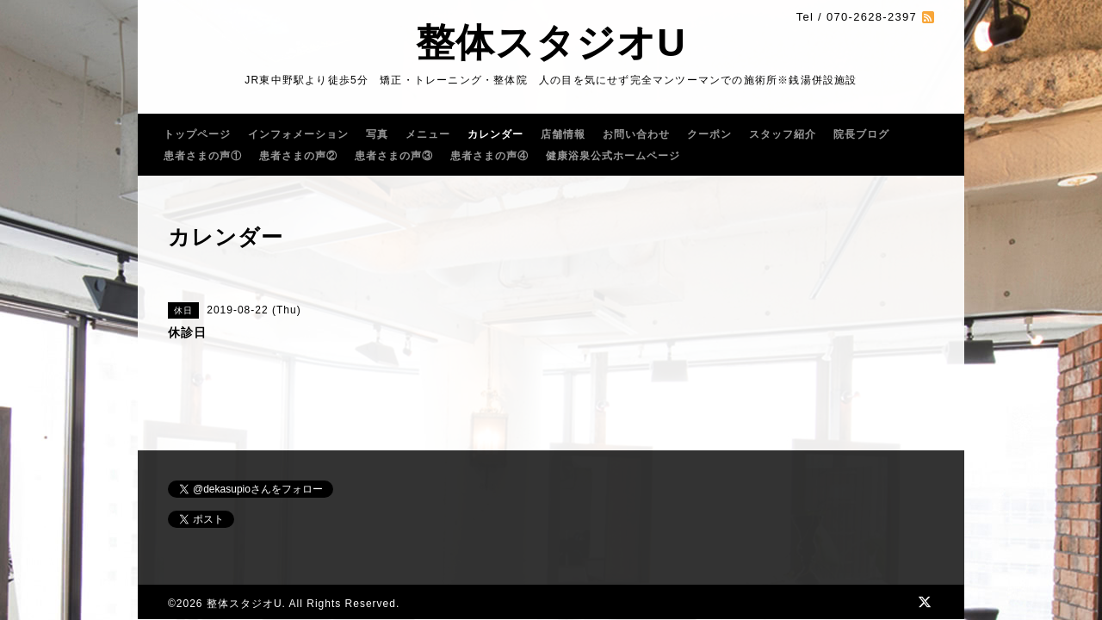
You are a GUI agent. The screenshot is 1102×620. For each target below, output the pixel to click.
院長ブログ (861, 134)
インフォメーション (298, 134)
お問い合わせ (636, 134)
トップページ (197, 134)
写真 (377, 134)
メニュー (428, 134)
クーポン (709, 134)
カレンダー (495, 134)
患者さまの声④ (489, 156)
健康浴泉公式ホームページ (613, 156)
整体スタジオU (551, 43)
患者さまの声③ (394, 156)
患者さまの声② (298, 156)
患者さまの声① (203, 156)
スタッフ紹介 (782, 134)
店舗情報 (563, 134)
